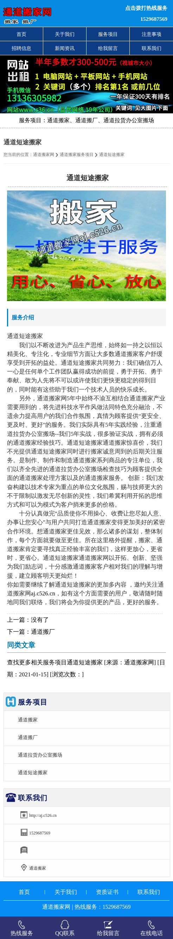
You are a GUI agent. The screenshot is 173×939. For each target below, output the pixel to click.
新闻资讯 (65, 48)
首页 (21, 34)
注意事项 (151, 34)
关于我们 (65, 34)
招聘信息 (21, 48)
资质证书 (107, 892)
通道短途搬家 (32, 772)
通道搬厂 (43, 631)
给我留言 (108, 48)
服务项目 (108, 34)
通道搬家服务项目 (77, 154)
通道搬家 (28, 719)
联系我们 (151, 48)
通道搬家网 (43, 154)
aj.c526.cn (43, 593)
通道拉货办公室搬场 (40, 755)
